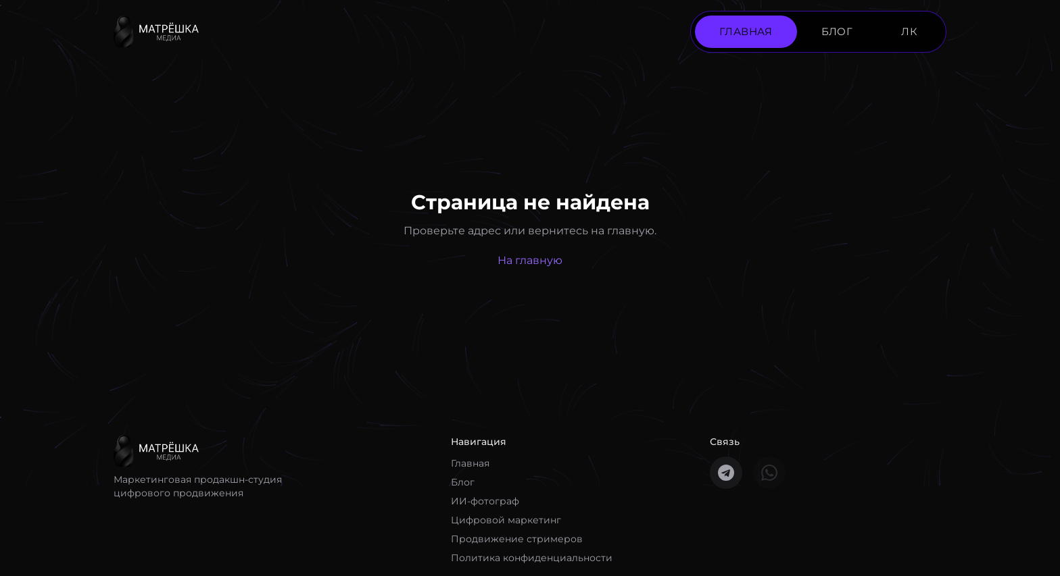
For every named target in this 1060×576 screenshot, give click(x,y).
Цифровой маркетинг (506, 520)
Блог (463, 482)
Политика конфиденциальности (531, 558)
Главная (470, 463)
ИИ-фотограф (485, 501)
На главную (530, 260)
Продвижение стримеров (517, 539)
